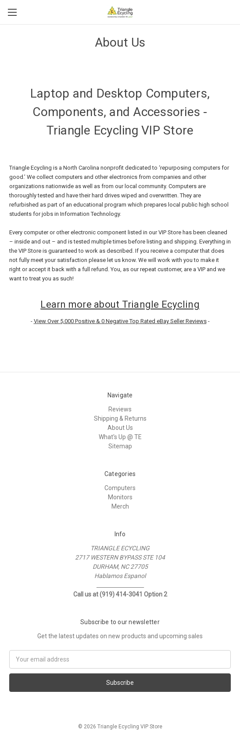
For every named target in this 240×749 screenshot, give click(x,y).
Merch (120, 506)
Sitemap (120, 446)
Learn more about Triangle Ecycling (120, 304)
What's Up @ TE (120, 436)
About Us (120, 427)
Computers (120, 487)
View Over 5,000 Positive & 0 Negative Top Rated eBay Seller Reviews (120, 321)
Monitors (120, 497)
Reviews (120, 409)
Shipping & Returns (120, 418)
